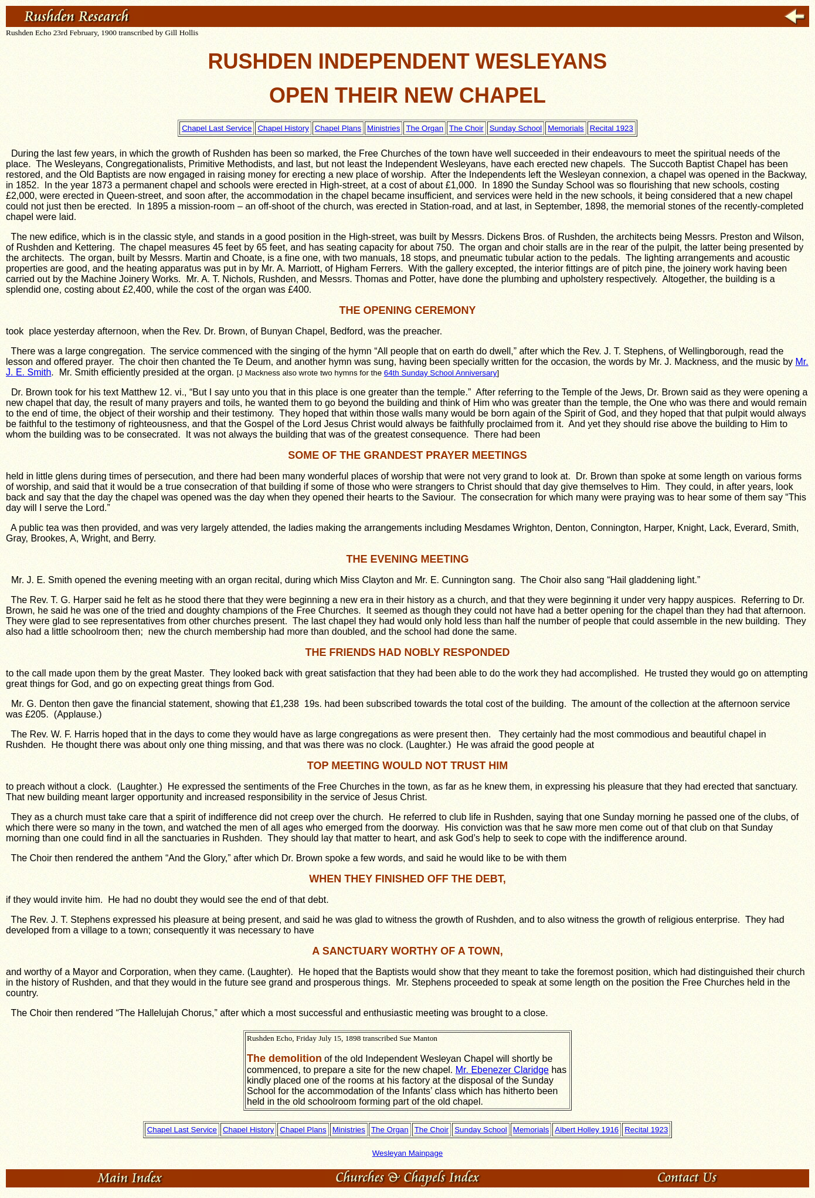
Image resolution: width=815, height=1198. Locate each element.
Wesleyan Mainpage (407, 1153)
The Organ (424, 128)
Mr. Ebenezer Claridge (502, 1070)
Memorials (565, 128)
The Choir (466, 128)
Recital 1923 (611, 128)
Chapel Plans (338, 128)
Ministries (383, 128)
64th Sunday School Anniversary (440, 372)
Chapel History (282, 128)
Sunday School (516, 128)
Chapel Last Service (217, 128)
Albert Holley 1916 (587, 1129)
